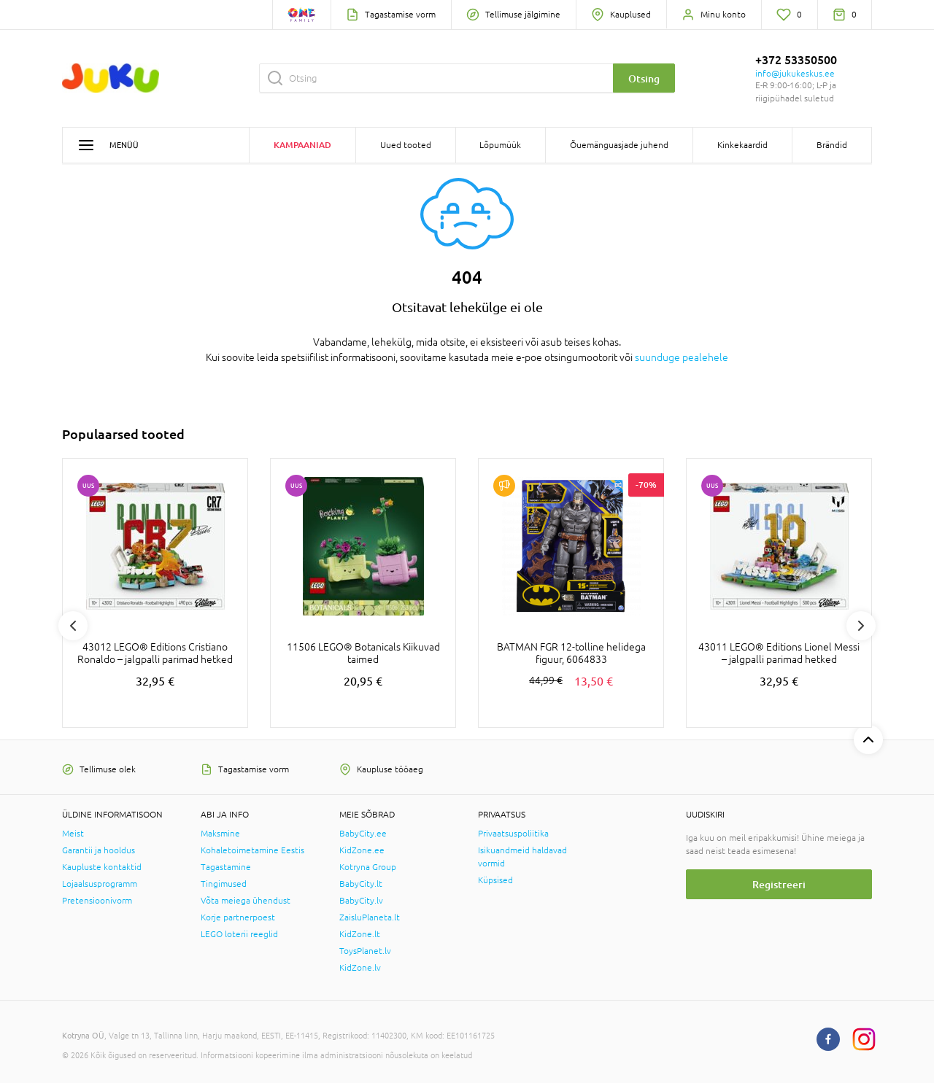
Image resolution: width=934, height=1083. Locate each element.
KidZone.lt (359, 934)
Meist (73, 833)
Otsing (644, 78)
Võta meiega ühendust (245, 901)
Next (861, 625)
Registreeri (779, 884)
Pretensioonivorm (97, 901)
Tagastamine (226, 867)
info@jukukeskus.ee (795, 74)
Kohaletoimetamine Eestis (252, 850)
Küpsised (495, 880)
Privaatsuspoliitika (513, 833)
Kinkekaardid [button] (742, 145)
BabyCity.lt (360, 884)
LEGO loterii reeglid (239, 934)
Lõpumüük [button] (500, 145)
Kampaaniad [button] (302, 144)
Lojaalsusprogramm (99, 884)
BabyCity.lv (361, 901)
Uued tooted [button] (405, 145)
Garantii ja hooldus (98, 850)
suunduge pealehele (681, 357)
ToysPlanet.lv (365, 951)
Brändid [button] (832, 145)
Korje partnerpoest (238, 917)
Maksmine (220, 833)
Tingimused (224, 884)
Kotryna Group (367, 867)
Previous (73, 625)
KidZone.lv (360, 968)
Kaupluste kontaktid (102, 867)
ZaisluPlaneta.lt (369, 917)
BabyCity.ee (363, 833)
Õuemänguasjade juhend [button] (619, 145)
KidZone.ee (362, 850)
